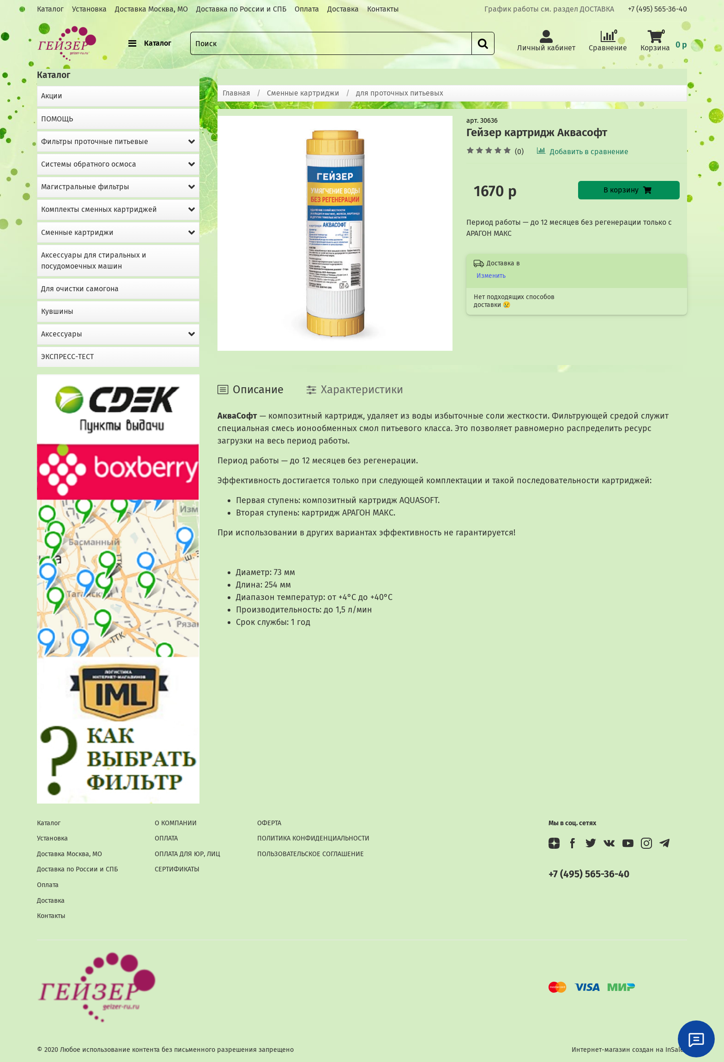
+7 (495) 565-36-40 (657, 9)
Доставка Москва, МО (151, 9)
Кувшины (57, 311)
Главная (236, 93)
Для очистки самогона (80, 288)
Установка (89, 9)
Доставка (343, 9)
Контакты (383, 9)
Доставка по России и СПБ (241, 9)
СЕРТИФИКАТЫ (177, 869)
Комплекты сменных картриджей (99, 209)
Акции (51, 95)
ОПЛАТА (166, 838)
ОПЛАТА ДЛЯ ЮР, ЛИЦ (187, 854)
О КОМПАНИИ (176, 823)
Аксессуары (61, 334)
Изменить (491, 276)
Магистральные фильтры (85, 186)
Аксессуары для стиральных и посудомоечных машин (93, 260)
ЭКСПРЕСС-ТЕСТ (67, 356)
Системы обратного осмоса (88, 164)
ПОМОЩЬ (57, 118)
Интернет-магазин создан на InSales (629, 1050)
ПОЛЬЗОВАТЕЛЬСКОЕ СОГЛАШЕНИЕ (310, 854)
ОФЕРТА (269, 823)
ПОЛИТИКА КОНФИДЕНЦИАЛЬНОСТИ (313, 838)
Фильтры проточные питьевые (94, 141)
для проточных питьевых (399, 93)
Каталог (50, 9)
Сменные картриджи (303, 93)
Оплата (307, 9)
